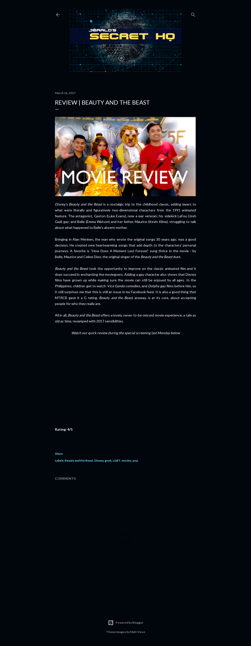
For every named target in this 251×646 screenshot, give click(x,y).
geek (108, 460)
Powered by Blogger (125, 623)
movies (126, 460)
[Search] (193, 13)
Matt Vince (137, 632)
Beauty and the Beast (79, 460)
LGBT (116, 460)
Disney (98, 460)
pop (135, 460)
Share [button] (59, 453)
